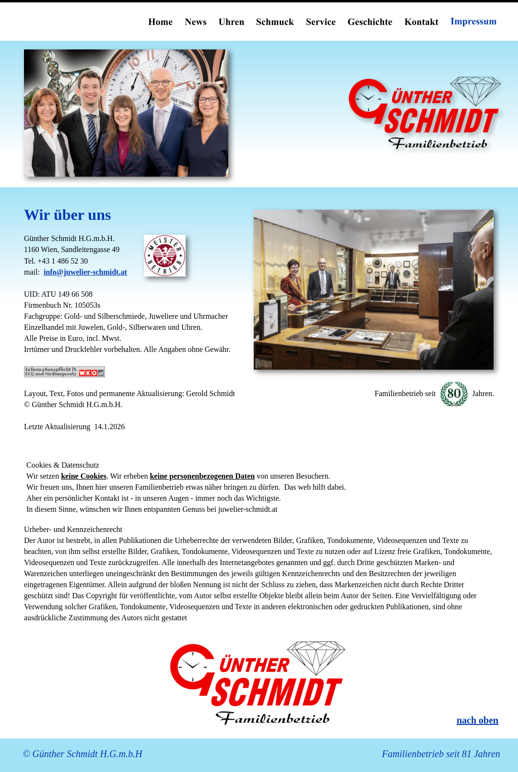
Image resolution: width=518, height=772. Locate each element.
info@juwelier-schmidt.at (85, 272)
